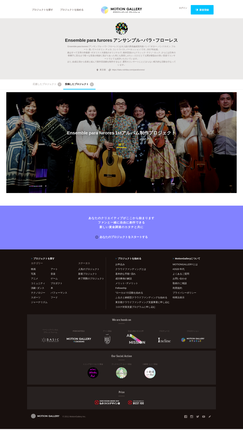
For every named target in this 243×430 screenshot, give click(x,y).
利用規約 (177, 289)
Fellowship (121, 289)
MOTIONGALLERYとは (185, 265)
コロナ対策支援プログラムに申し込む (135, 307)
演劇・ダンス (37, 289)
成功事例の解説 (123, 279)
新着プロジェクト (87, 274)
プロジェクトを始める (72, 10)
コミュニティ (38, 284)
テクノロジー (38, 293)
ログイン (181, 10)
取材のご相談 (180, 284)
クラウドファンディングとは (130, 270)
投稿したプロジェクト (79, 86)
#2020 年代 (178, 270)
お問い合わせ (180, 279)
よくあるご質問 (181, 274)
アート (54, 270)
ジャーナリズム (39, 303)
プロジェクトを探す (42, 10)
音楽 (53, 274)
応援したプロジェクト (47, 86)
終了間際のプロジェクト (90, 279)
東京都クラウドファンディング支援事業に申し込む (140, 303)
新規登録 (202, 10)
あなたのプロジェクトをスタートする (121, 238)
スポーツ (35, 298)
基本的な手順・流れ (125, 274)
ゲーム (54, 279)
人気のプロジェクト (88, 270)
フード (54, 298)
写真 (33, 274)
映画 (33, 270)
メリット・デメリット (126, 284)
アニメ (34, 279)
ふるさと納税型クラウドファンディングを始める (140, 298)
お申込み (120, 265)
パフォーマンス (59, 293)
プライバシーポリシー (184, 293)
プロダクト (56, 284)
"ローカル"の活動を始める (129, 293)
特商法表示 (178, 298)
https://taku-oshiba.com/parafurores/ (126, 70)
